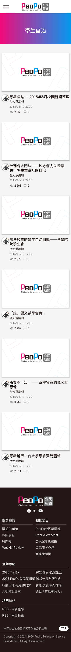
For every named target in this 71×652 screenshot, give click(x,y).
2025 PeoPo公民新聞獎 (18, 578)
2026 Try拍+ (11, 572)
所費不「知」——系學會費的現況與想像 (38, 384)
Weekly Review (13, 547)
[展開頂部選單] (65, 7)
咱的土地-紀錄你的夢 (16, 585)
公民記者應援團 (46, 541)
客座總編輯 (43, 554)
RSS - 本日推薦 (13, 615)
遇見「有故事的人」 (49, 591)
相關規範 (8, 535)
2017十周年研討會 (48, 578)
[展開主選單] (6, 7)
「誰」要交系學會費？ (27, 312)
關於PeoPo (10, 528)
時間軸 (7, 541)
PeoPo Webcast (47, 535)
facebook (29, 511)
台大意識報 (16, 101)
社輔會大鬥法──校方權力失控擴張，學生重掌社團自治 (36, 168)
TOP (63, 628)
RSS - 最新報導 (13, 609)
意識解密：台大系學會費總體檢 (35, 455)
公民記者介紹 (45, 547)
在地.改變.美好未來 (49, 585)
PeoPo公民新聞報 (48, 528)
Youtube (40, 511)
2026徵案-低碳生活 (49, 572)
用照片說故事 (11, 591)
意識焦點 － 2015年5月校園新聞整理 (39, 96)
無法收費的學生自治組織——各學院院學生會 (38, 241)
